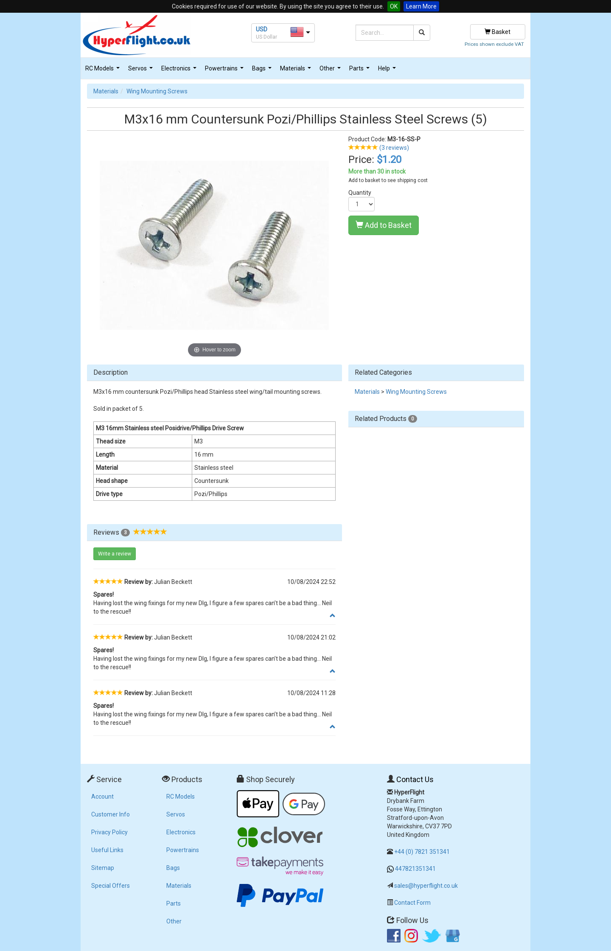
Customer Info (110, 814)
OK (394, 6)
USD (261, 29)
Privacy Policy (109, 832)
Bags (263, 70)
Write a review (114, 554)
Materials (296, 70)
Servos (141, 70)
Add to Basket (384, 225)
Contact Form (412, 902)
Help (388, 70)
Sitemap (102, 867)
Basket (497, 31)
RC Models (103, 70)
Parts (360, 70)
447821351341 (415, 868)
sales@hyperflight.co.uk (426, 885)
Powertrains (225, 70)
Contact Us (415, 779)
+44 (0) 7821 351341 (422, 851)
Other (331, 70)
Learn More (421, 6)
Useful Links (107, 850)
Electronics (180, 70)
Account (102, 796)
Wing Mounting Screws (157, 91)
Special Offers (110, 885)
